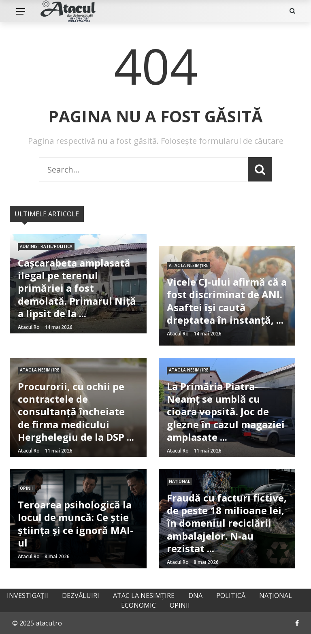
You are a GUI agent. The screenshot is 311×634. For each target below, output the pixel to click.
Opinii (26, 488)
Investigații (27, 595)
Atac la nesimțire (188, 265)
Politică (230, 595)
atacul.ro (29, 327)
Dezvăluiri (80, 595)
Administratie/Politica (46, 246)
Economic (138, 605)
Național (179, 481)
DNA (195, 595)
